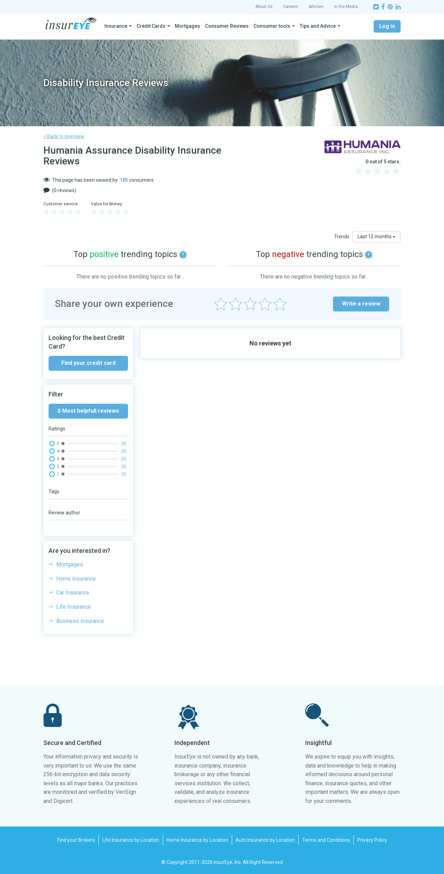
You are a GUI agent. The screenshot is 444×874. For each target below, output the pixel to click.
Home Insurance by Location (197, 840)
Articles (316, 6)
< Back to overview (63, 136)
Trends (341, 236)
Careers (290, 6)
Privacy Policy (372, 840)
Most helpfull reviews (88, 411)
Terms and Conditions (326, 840)
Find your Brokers (76, 840)
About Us (264, 6)
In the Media (346, 6)
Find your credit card (88, 363)
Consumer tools (272, 26)
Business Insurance (80, 621)
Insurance (115, 26)
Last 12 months (376, 236)
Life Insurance (73, 606)
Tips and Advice (318, 26)
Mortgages (187, 26)
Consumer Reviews (227, 26)
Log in (387, 26)
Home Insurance (76, 578)
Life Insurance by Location (130, 840)
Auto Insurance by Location (265, 840)
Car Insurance (72, 592)
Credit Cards (151, 26)
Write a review (361, 303)
